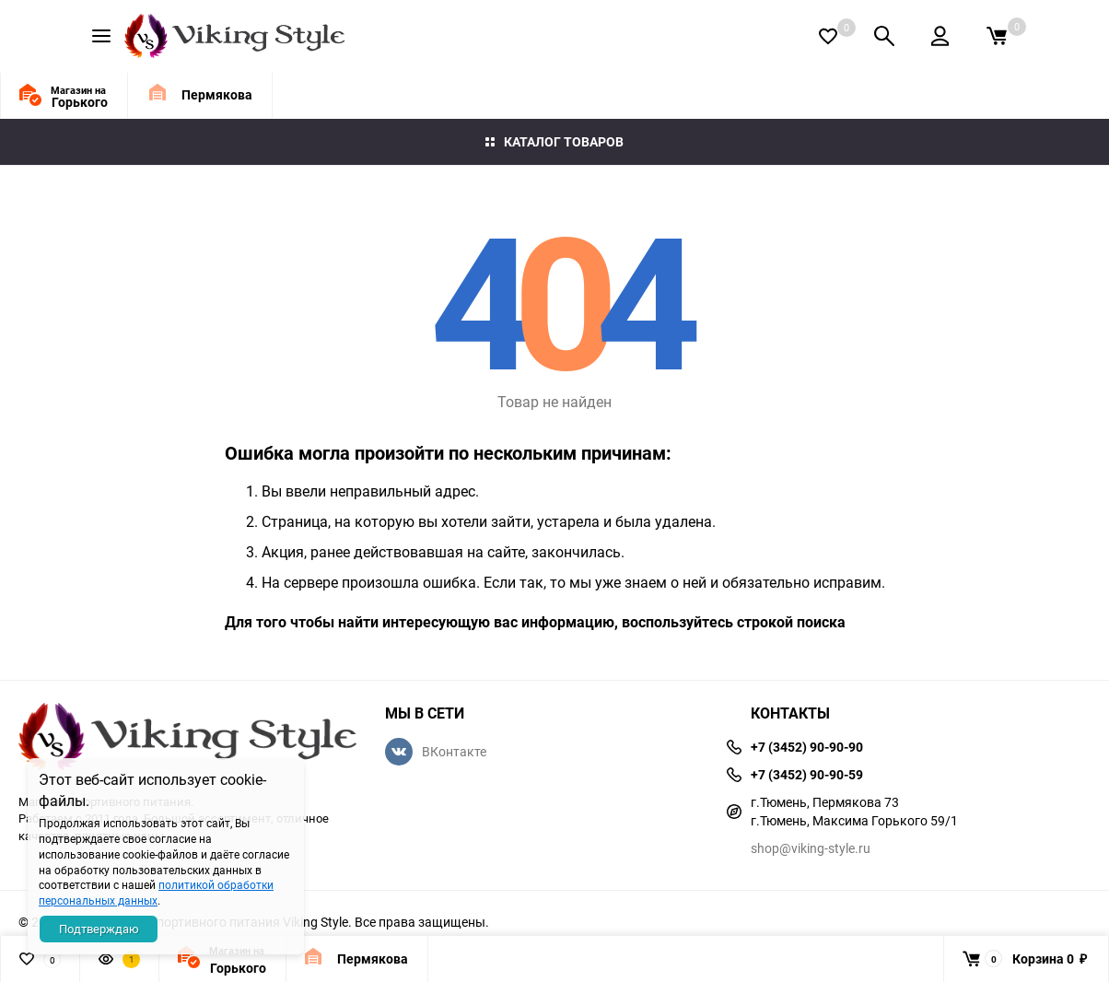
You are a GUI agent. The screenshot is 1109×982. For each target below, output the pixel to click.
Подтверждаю (99, 928)
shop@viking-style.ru (810, 848)
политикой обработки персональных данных (156, 892)
